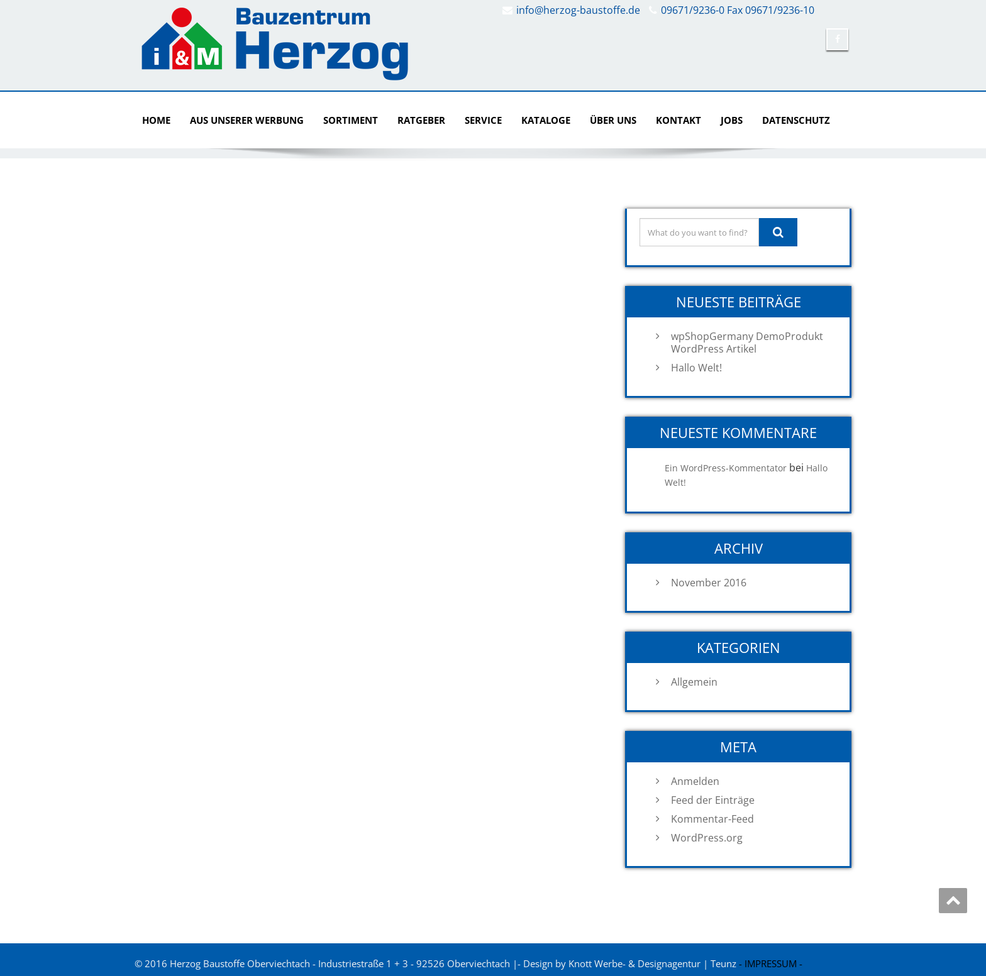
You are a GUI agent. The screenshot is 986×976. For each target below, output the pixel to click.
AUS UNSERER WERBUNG (247, 120)
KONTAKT (678, 120)
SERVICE (483, 120)
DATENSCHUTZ (796, 120)
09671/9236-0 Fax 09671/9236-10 (737, 10)
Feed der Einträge (713, 800)
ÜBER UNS (613, 120)
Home (156, 120)
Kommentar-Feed (712, 819)
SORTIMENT (350, 120)
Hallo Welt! (696, 367)
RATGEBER (421, 120)
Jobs (732, 120)
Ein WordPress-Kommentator (726, 468)
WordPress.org (707, 837)
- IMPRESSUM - (770, 963)
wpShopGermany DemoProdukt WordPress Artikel (747, 342)
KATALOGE (545, 120)
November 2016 (708, 582)
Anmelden (695, 781)
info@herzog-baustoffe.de (578, 10)
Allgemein (694, 682)
